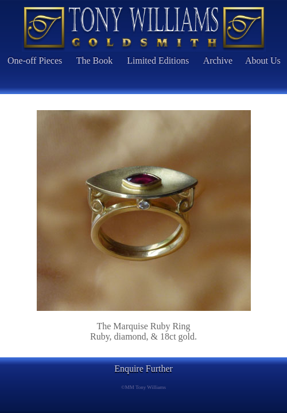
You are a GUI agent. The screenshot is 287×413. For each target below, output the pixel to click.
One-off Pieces (34, 60)
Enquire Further (143, 368)
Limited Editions (158, 60)
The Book (94, 60)
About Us (263, 60)
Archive (218, 60)
